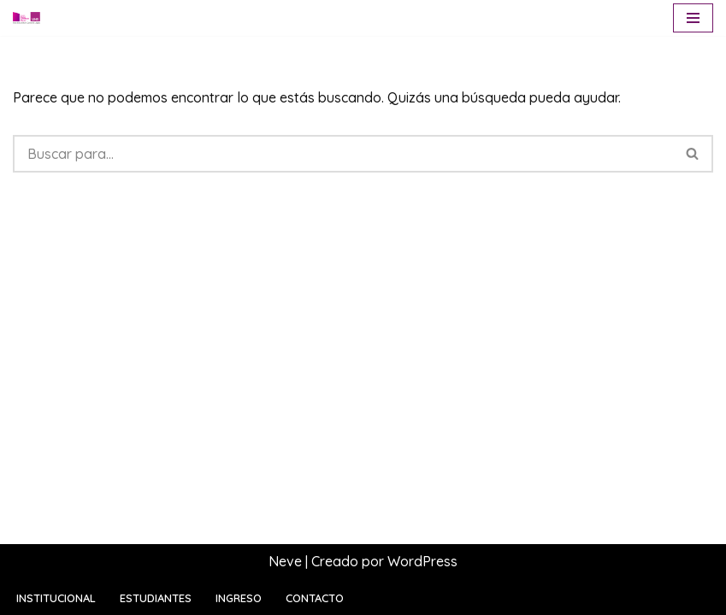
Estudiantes (156, 598)
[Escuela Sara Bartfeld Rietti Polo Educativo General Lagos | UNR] (26, 18)
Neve (285, 561)
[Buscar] (343, 154)
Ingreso (238, 598)
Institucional (56, 598)
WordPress (422, 561)
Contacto (315, 598)
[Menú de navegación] (693, 17)
